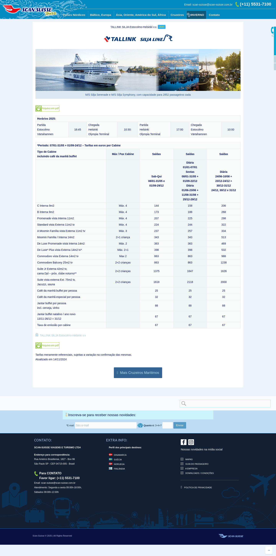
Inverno (197, 14)
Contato (214, 14)
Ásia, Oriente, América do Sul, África (141, 14)
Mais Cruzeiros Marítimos (138, 373)
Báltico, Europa (100, 14)
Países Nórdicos (74, 14)
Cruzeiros (177, 14)
